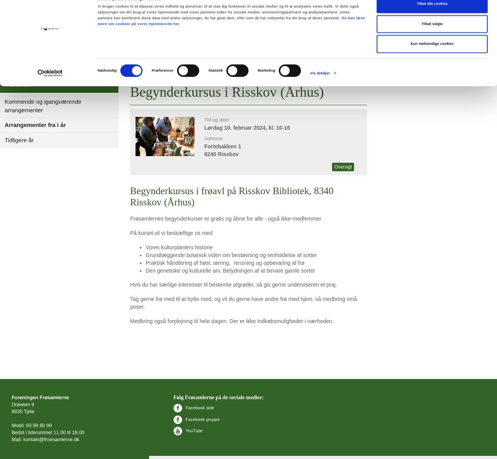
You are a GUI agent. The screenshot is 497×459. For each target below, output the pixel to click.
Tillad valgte (432, 38)
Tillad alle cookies (432, 18)
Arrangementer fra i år (35, 125)
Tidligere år (19, 140)
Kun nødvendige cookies (432, 58)
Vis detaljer (320, 88)
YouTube (188, 430)
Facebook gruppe (197, 419)
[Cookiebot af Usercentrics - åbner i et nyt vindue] (50, 87)
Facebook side (194, 407)
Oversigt (343, 167)
